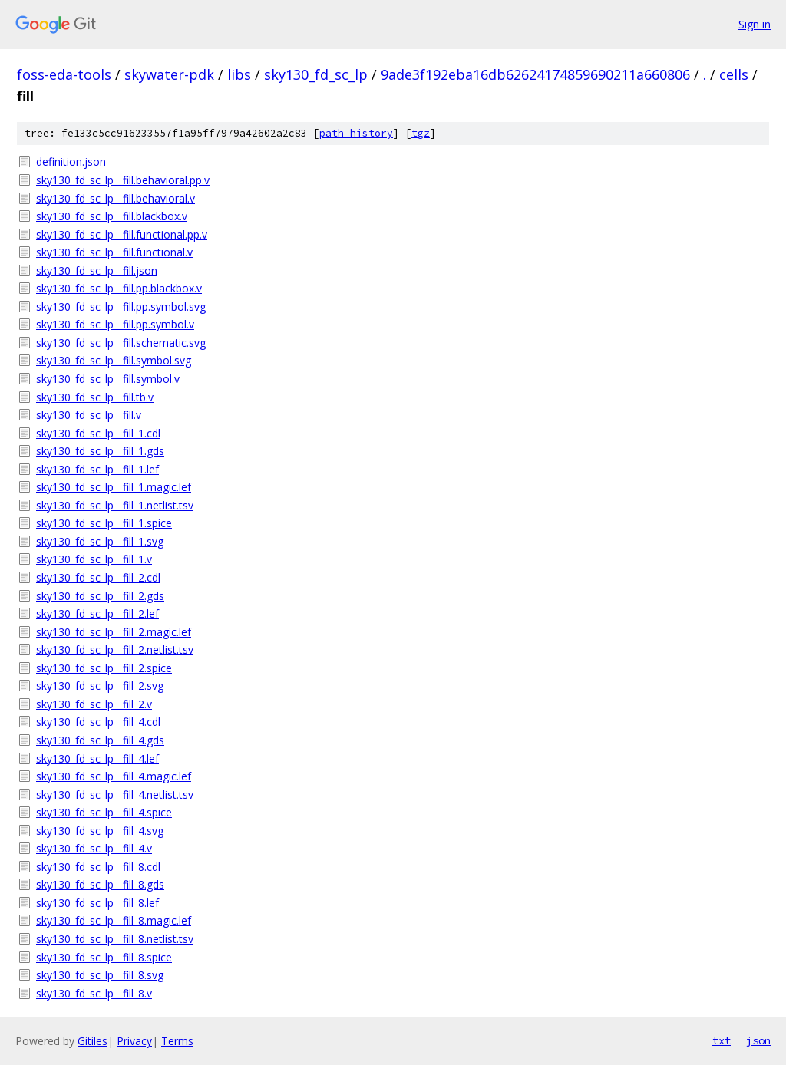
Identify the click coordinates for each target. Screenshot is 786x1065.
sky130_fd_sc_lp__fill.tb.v (95, 397)
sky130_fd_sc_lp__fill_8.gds (100, 884)
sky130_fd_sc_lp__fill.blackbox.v (111, 216)
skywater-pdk (169, 74)
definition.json (71, 161)
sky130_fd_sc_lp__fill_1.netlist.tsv (114, 505)
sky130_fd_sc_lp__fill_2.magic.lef (113, 632)
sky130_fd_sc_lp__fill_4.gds (100, 740)
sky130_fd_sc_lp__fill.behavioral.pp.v (123, 180)
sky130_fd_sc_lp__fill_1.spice (104, 523)
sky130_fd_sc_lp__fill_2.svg (99, 685)
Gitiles (92, 1041)
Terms (177, 1041)
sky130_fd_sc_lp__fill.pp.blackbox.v (119, 288)
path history (356, 133)
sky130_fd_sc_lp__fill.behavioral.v (115, 198)
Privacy (134, 1041)
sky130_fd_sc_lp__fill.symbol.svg (113, 360)
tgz (420, 133)
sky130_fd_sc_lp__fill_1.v (94, 559)
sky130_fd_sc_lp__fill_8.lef (97, 902)
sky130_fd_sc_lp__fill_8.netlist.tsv (114, 938)
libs (239, 74)
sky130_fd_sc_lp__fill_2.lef (97, 613)
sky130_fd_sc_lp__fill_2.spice (104, 668)
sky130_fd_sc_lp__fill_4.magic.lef (113, 776)
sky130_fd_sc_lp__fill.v (88, 414)
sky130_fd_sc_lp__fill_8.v (94, 993)
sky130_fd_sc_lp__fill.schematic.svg (121, 342)
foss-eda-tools (64, 74)
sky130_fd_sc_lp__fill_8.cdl (98, 866)
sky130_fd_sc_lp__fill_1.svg (99, 541)
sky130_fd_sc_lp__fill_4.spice (104, 812)
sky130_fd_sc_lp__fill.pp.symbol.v (115, 324)
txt (721, 1040)
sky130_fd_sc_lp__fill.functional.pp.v (121, 234)
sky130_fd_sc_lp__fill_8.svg (99, 975)
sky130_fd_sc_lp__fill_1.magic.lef (113, 487)
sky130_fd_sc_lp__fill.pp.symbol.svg (121, 306)
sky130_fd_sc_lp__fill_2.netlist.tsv (114, 649)
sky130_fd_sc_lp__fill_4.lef (97, 758)
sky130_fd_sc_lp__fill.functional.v (114, 252)
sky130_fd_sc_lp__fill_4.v (94, 848)
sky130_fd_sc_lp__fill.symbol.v (108, 378)
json (758, 1040)
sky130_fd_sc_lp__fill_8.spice (104, 957)
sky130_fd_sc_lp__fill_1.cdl (98, 433)
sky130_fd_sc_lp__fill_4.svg (99, 830)
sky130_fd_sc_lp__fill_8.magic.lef (113, 920)
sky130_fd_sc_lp (316, 74)
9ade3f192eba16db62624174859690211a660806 (535, 74)
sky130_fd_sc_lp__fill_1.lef (97, 469)
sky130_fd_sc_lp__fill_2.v (94, 704)
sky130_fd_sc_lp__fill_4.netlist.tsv (114, 794)
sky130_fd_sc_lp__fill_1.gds (100, 450)
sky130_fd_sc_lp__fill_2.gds (100, 596)
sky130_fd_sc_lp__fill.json (96, 270)
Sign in (754, 24)
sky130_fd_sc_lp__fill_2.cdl (98, 577)
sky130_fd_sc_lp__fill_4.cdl (98, 721)
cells (733, 74)
